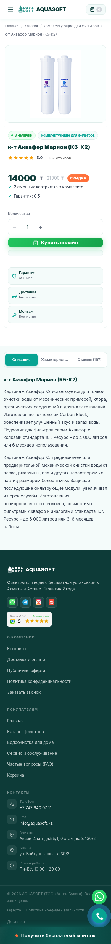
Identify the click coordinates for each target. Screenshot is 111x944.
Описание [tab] (21, 359)
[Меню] (10, 9)
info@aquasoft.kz (36, 823)
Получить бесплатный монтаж (55, 935)
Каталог (31, 26)
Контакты (16, 648)
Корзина (15, 775)
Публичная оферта (26, 670)
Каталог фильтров (25, 731)
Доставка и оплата (26, 659)
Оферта (14, 910)
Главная (12, 26)
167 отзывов (60, 158)
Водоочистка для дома (30, 742)
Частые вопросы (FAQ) (30, 764)
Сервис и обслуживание (32, 753)
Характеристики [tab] (56, 359)
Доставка (16, 921)
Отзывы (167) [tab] (90, 359)
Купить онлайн (55, 242)
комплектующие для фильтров (71, 26)
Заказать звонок (24, 692)
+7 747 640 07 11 (36, 807)
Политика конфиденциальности (39, 681)
